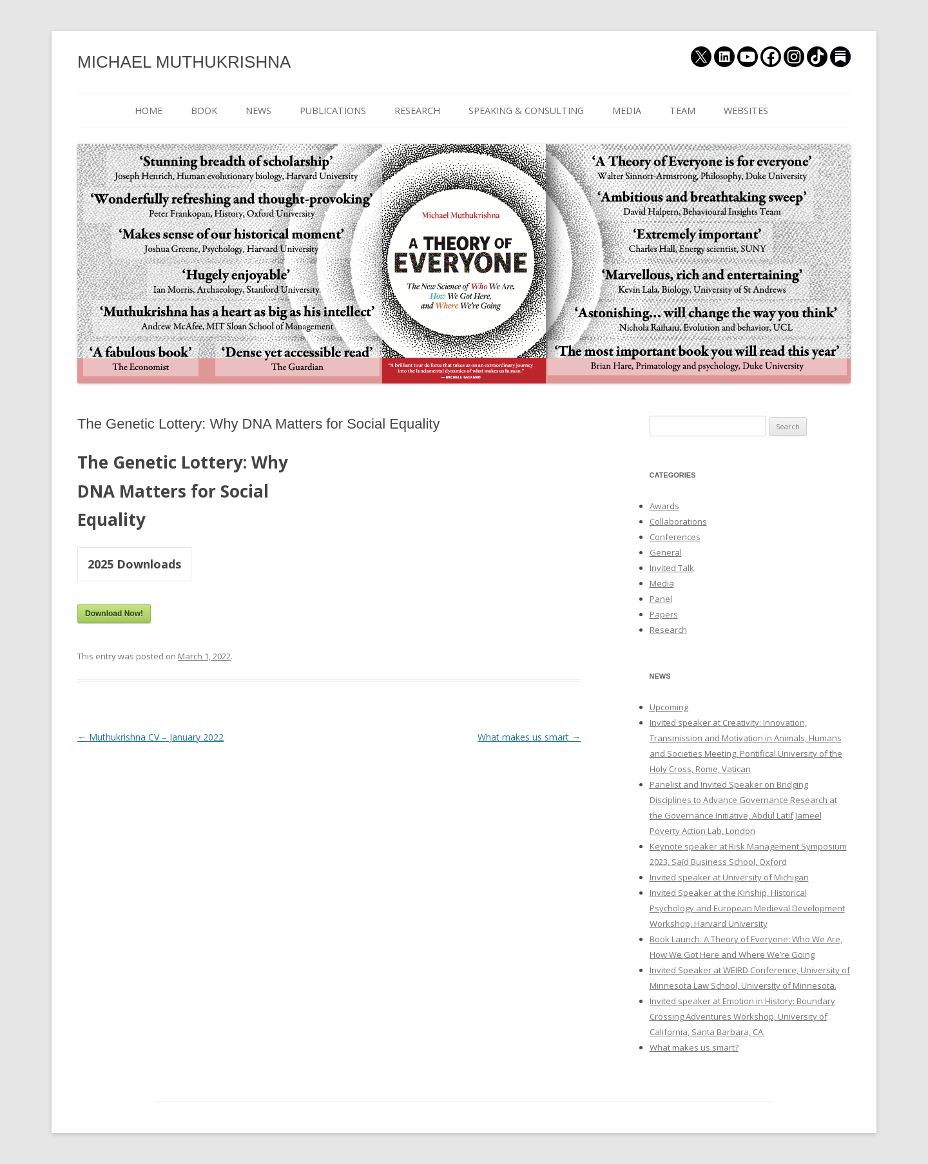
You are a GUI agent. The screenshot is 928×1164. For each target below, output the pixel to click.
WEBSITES (746, 110)
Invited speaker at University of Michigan (729, 877)
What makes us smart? (694, 1047)
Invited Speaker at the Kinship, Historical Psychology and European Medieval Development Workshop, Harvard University (747, 908)
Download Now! (114, 613)
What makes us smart (529, 737)
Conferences (675, 537)
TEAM (682, 110)
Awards (664, 506)
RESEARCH (417, 110)
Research (668, 629)
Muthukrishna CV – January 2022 (150, 737)
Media (662, 583)
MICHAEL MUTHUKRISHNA (184, 62)
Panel (661, 599)
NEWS (258, 110)
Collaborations (678, 521)
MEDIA (626, 110)
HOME (148, 110)
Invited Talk (672, 568)
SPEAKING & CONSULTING (526, 110)
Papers (664, 614)
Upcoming (669, 707)
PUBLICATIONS (333, 110)
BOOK (204, 110)
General (666, 552)
